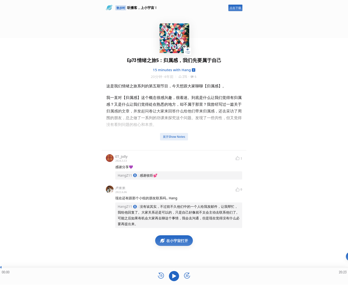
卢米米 (120, 188)
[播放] (174, 276)
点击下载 (235, 8)
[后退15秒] (161, 275)
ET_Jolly (121, 156)
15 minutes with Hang (172, 69)
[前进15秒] (187, 275)
